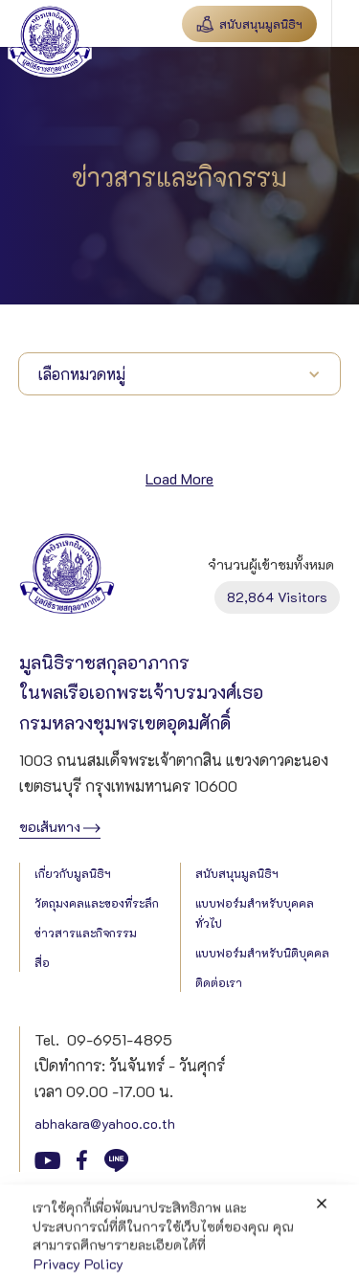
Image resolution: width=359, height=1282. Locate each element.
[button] (345, 23)
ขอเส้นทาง (49, 827)
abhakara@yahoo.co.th (104, 1123)
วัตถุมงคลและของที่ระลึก (96, 903)
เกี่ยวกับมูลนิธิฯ (72, 873)
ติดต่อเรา (218, 982)
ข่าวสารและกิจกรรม (85, 932)
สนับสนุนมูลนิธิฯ (237, 873)
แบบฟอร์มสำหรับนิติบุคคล (262, 952)
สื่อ (42, 962)
